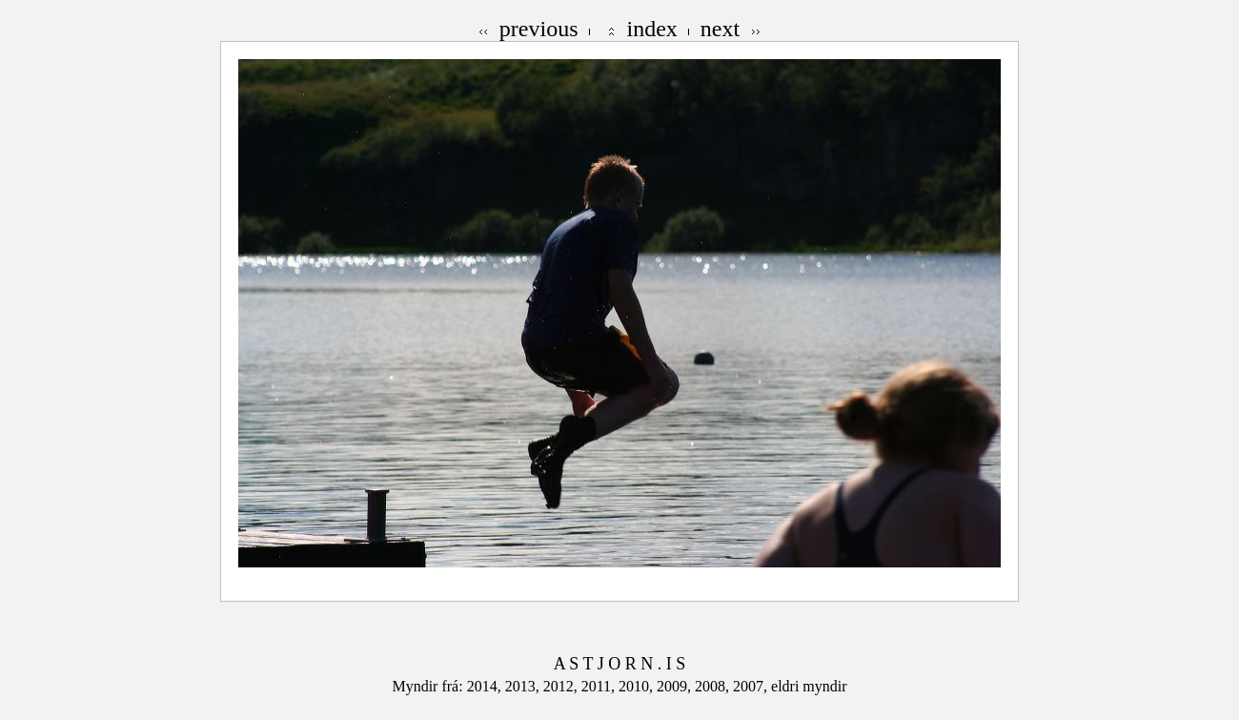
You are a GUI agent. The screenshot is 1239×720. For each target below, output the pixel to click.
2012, (562, 686)
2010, (638, 686)
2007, (752, 686)
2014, (486, 686)
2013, (524, 686)
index (652, 28)
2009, (676, 686)
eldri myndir (809, 686)
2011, (600, 686)
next (720, 28)
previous (539, 28)
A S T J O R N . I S (619, 663)
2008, (714, 686)
